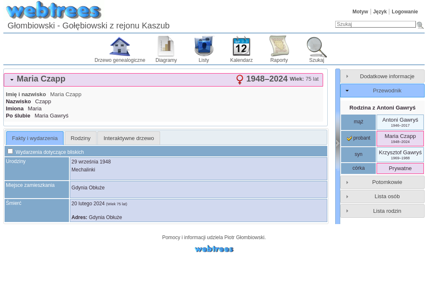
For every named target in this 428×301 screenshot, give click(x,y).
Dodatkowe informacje (387, 76)
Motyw (360, 12)
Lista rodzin (387, 211)
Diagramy (166, 60)
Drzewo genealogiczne (119, 60)
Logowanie (405, 12)
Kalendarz (241, 60)
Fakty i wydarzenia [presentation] (35, 138)
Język (380, 12)
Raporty (279, 60)
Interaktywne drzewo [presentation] (129, 138)
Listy (204, 60)
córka (358, 168)
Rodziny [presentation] (81, 138)
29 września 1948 (91, 162)
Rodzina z (382, 108)
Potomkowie (387, 182)
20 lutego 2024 (87, 204)
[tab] (163, 80)
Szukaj (316, 60)
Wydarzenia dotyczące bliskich (46, 152)
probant (358, 138)
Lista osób (387, 196)
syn (359, 154)
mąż (359, 122)
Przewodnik (387, 90)
